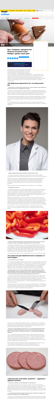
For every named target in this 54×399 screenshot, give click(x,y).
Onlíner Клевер (40, 10)
